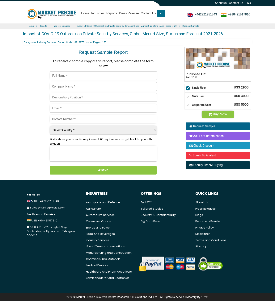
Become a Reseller (208, 221)
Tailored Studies (152, 209)
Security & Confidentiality (158, 215)
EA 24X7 (146, 202)
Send (103, 170)
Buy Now (218, 114)
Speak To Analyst (202, 155)
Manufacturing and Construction (109, 253)
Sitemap (201, 246)
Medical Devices (97, 265)
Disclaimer (202, 234)
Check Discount (201, 145)
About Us (201, 202)
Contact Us (148, 11)
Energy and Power (98, 227)
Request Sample (190, 26)
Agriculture (93, 209)
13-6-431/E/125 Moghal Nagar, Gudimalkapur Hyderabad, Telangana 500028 (51, 231)
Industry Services (61, 26)
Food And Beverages (100, 234)
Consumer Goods (98, 221)
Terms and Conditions (210, 240)
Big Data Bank (150, 221)
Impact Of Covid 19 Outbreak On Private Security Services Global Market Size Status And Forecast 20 (126, 26)
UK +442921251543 (43, 201)
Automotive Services (100, 215)
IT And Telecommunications (105, 246)
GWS (205, 297)
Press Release (129, 11)
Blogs (199, 215)
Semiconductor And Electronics (107, 278)
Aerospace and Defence (103, 202)
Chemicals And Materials (103, 259)
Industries (97, 11)
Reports (111, 11)
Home (85, 11)
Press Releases (205, 209)
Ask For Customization (206, 136)
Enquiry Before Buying (206, 165)
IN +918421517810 (42, 220)
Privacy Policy (204, 227)
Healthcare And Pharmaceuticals (109, 272)
